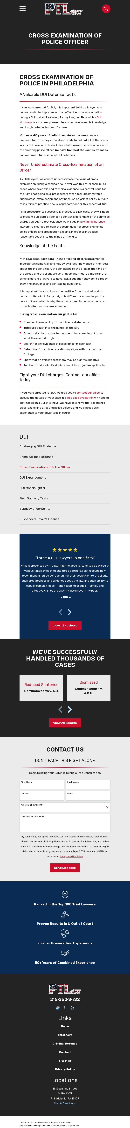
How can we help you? (32, 816)
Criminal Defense (65, 1043)
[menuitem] (65, 447)
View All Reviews (65, 625)
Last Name (73, 782)
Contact (65, 1052)
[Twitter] (65, 1008)
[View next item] (69, 612)
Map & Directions (65, 1103)
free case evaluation (80, 397)
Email (70, 793)
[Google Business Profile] (58, 1008)
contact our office (88, 392)
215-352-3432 (65, 999)
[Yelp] (72, 1008)
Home (65, 1026)
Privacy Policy (65, 1069)
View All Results (65, 723)
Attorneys (65, 1035)
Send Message (65, 868)
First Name (27, 782)
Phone (24, 793)
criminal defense (94, 221)
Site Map (65, 1060)
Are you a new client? (32, 805)
